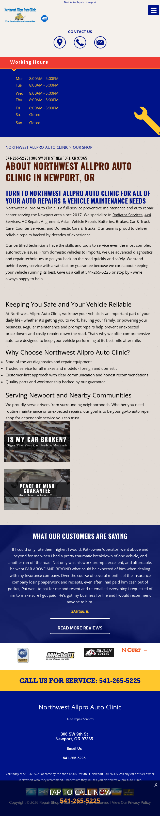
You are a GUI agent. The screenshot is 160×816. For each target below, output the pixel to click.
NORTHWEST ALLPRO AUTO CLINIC (37, 147)
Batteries (106, 221)
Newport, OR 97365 (71, 158)
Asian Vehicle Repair (78, 221)
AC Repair (30, 221)
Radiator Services (127, 214)
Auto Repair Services (80, 719)
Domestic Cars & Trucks (74, 228)
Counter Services (30, 228)
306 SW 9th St (43, 158)
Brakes (122, 221)
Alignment (50, 221)
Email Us (74, 748)
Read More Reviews (80, 628)
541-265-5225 (17, 158)
